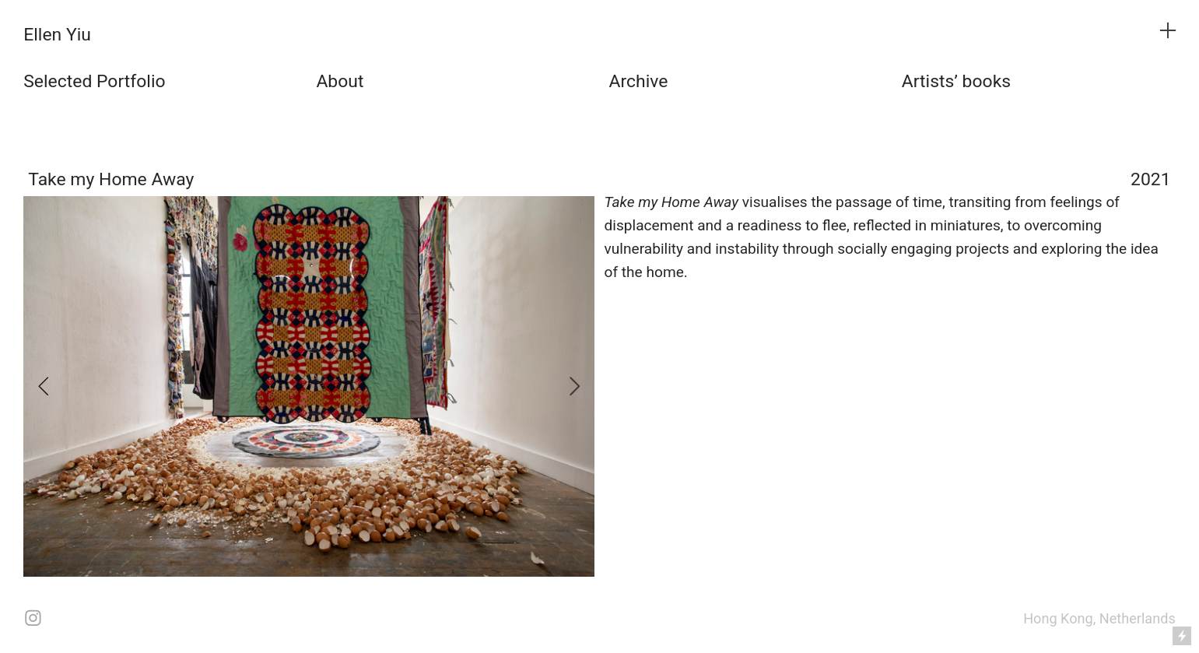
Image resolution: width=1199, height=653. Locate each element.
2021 (1151, 179)
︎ (1168, 31)
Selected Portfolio (94, 81)
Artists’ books (956, 81)
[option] (308, 387)
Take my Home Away (111, 179)
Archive (638, 81)
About (339, 81)
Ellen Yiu (57, 34)
